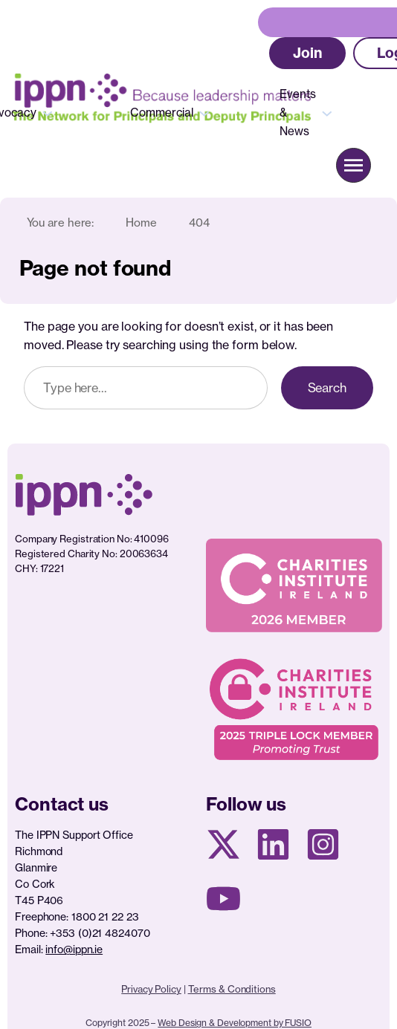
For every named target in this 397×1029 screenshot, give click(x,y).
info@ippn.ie (74, 949)
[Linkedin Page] (273, 844)
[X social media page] (223, 844)
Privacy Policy (151, 989)
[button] (307, 53)
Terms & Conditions (232, 989)
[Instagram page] (323, 844)
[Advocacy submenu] (48, 112)
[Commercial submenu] (204, 112)
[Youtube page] (223, 898)
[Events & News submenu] (327, 112)
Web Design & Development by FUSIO (235, 1022)
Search (327, 387)
